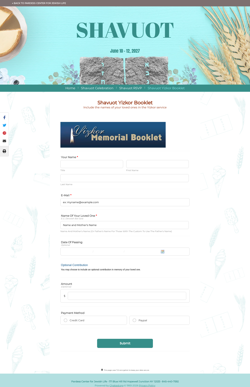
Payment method (73, 313)
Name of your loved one (79, 215)
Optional (65, 245)
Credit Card (77, 320)
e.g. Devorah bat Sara (72, 218)
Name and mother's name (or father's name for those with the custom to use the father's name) (116, 231)
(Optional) (66, 287)
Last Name (66, 184)
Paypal (143, 320)
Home (70, 88)
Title (62, 170)
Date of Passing (71, 242)
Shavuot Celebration (97, 88)
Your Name (69, 157)
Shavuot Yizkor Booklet (166, 88)
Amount (66, 284)
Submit (125, 343)
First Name (132, 170)
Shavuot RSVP (130, 88)
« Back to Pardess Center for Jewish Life (39, 3)
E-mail (66, 195)
